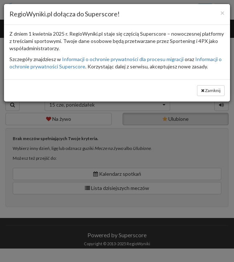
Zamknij (211, 90)
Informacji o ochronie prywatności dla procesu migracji (123, 59)
